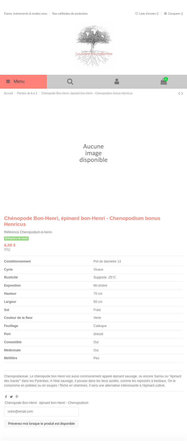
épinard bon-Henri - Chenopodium (63, 403)
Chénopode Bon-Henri (21, 403)
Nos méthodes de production (70, 13)
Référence (11, 232)
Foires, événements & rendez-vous (26, 13)
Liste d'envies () (147, 13)
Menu (14, 81)
